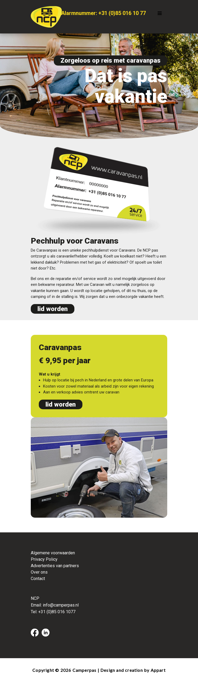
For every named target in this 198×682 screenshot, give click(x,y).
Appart (158, 670)
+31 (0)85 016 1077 (56, 611)
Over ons (39, 572)
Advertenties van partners (55, 565)
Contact (38, 578)
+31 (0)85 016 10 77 (122, 13)
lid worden (52, 309)
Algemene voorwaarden (53, 552)
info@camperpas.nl (61, 605)
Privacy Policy (44, 559)
